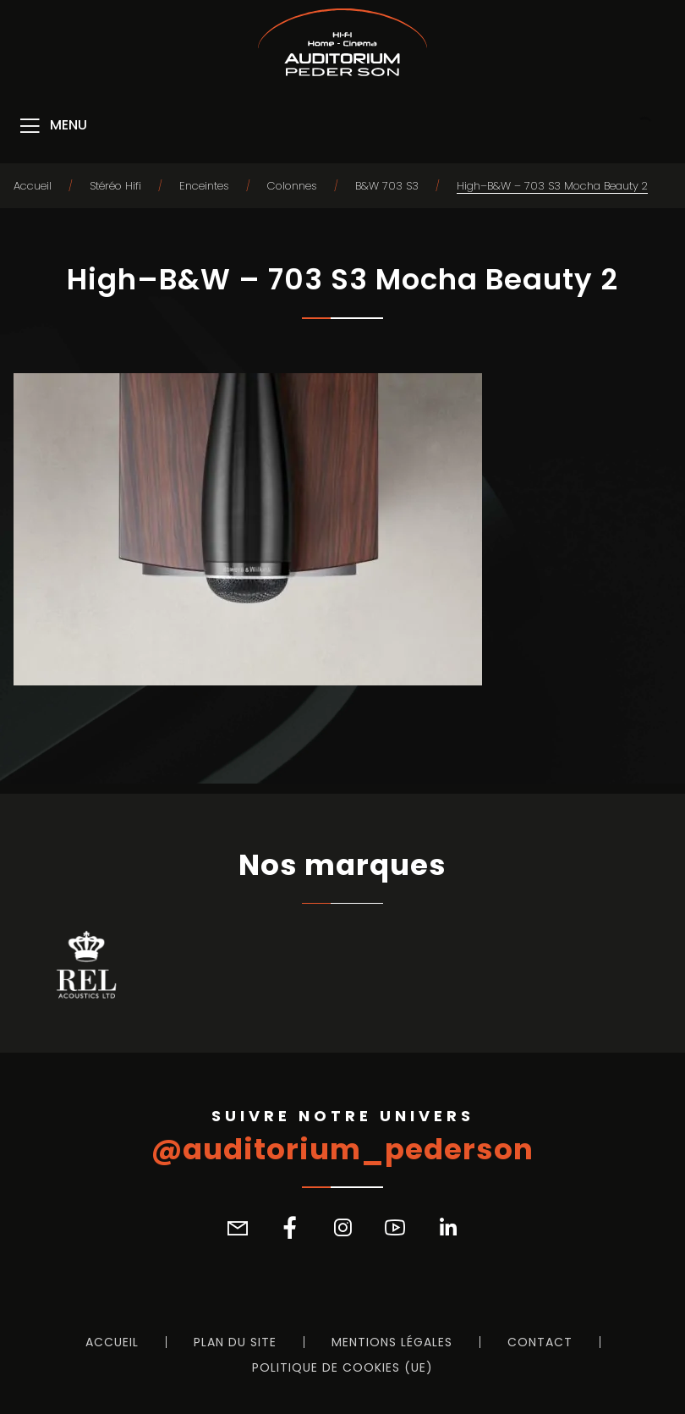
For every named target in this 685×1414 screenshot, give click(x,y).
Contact (540, 1342)
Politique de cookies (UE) (342, 1367)
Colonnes (292, 186)
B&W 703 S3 (387, 186)
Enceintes (204, 186)
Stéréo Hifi (115, 186)
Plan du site (235, 1342)
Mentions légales (392, 1342)
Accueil (33, 186)
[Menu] (52, 126)
